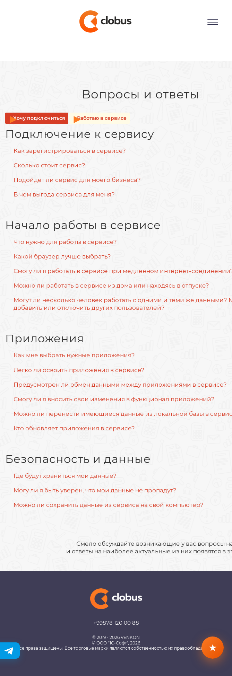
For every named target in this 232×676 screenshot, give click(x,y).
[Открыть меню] (213, 22)
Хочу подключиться (39, 118)
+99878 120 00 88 (116, 623)
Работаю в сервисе (102, 118)
